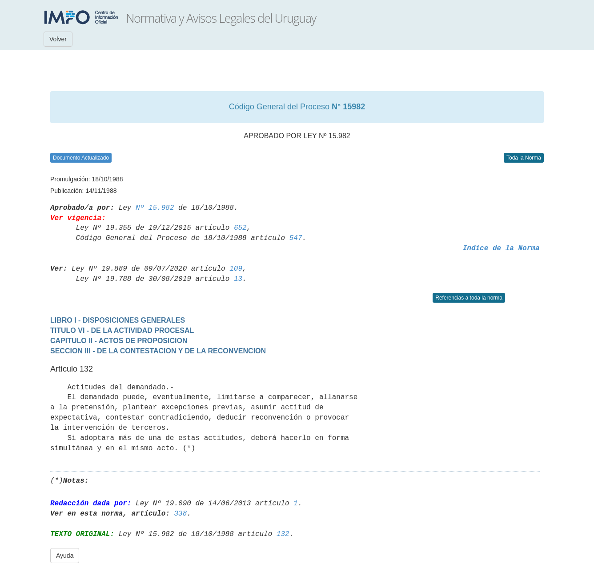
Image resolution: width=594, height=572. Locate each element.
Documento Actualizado (81, 158)
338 (180, 514)
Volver (58, 39)
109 (235, 269)
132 (283, 534)
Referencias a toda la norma (468, 298)
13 (238, 279)
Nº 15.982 (155, 208)
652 (240, 228)
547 (295, 238)
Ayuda (64, 555)
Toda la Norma (523, 158)
